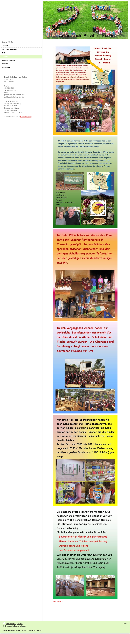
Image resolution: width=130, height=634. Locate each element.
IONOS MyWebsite (30, 630)
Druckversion (9, 624)
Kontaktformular (25, 117)
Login (125, 623)
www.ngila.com (58, 601)
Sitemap (19, 624)
